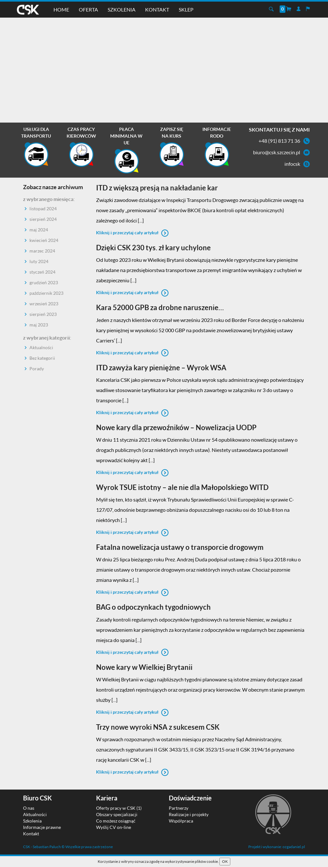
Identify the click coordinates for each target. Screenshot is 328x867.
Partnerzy (178, 808)
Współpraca (181, 820)
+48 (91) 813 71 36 (279, 141)
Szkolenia (121, 9)
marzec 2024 (42, 250)
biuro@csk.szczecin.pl (276, 152)
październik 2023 (46, 293)
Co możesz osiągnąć (115, 820)
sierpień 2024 (43, 219)
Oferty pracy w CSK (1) (119, 808)
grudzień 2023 (43, 282)
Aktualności (41, 347)
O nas (28, 808)
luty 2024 (38, 261)
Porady (36, 368)
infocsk (292, 164)
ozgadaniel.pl (294, 846)
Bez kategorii (42, 358)
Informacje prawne (42, 827)
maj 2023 (38, 324)
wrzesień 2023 (43, 303)
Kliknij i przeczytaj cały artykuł (132, 232)
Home (61, 9)
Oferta (88, 9)
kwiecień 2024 (43, 240)
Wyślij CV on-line (113, 827)
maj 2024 (38, 229)
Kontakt (157, 9)
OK (225, 861)
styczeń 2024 (42, 272)
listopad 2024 (43, 208)
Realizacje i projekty (189, 814)
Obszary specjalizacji (116, 814)
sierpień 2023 (43, 314)
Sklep (186, 9)
